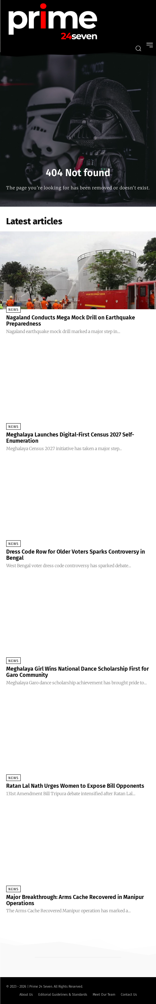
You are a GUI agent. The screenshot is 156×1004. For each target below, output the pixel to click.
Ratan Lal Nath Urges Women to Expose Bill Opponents (75, 786)
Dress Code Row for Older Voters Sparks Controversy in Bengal (75, 554)
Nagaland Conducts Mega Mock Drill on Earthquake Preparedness (70, 320)
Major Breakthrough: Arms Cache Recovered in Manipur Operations (75, 900)
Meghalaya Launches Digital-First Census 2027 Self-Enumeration (70, 437)
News (13, 310)
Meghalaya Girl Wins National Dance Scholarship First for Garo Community (77, 671)
